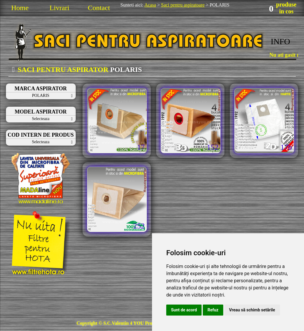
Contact (99, 8)
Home (20, 8)
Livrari (59, 8)
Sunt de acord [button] (184, 310)
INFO (280, 41)
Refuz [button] (213, 310)
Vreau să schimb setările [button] (252, 310)
